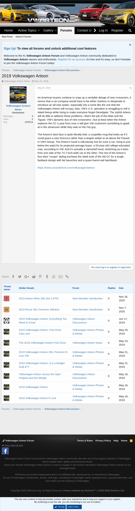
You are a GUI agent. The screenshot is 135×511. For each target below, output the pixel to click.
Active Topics (27, 30)
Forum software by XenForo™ (93, 490)
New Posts (7, 36)
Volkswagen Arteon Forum (18, 440)
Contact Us (85, 30)
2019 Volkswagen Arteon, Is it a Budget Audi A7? (42, 365)
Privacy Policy (103, 440)
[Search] (130, 30)
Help (116, 440)
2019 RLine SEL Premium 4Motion (39, 309)
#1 (130, 88)
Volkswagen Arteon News (87, 342)
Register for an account (71, 59)
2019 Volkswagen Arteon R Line (37, 398)
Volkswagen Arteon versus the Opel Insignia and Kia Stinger (39, 376)
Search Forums (23, 36)
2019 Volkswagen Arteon (33, 386)
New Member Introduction (88, 298)
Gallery (48, 30)
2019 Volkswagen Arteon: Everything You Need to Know (43, 320)
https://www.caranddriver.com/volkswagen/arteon (66, 167)
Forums (66, 30)
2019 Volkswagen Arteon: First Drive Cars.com (40, 331)
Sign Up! (10, 48)
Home (8, 30)
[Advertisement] (67, 422)
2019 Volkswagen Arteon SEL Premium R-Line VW (43, 354)
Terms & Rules (85, 440)
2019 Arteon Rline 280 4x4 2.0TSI (38, 298)
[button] (39, 30)
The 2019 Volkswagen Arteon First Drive (42, 342)
